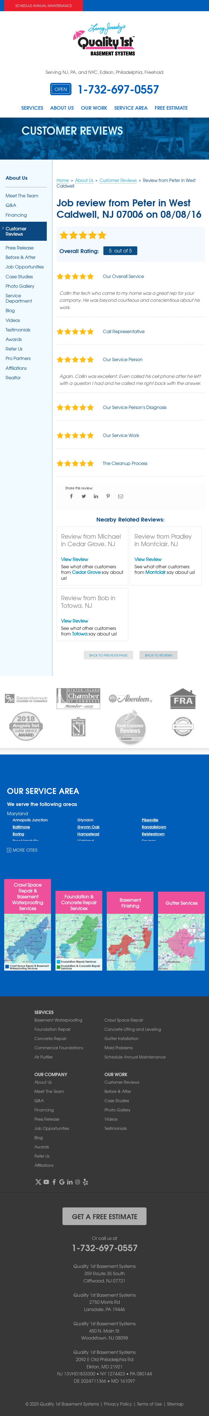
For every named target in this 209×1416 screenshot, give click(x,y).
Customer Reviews (16, 231)
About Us (62, 107)
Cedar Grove (86, 572)
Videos (13, 320)
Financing (16, 215)
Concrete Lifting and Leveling (133, 1029)
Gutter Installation (122, 1039)
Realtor (13, 378)
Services (32, 107)
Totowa (79, 634)
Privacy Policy (118, 1405)
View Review (74, 559)
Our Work (94, 107)
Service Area (131, 107)
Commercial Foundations (58, 1048)
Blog (10, 311)
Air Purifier (43, 1057)
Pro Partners (18, 359)
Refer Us (14, 349)
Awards (14, 340)
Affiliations (16, 368)
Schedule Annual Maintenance (43, 5)
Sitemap (175, 1405)
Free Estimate (171, 107)
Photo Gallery (20, 286)
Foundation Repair (52, 1029)
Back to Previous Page (108, 656)
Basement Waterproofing (58, 1020)
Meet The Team (22, 196)
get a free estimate (104, 1216)
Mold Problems (119, 1048)
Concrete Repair (50, 1039)
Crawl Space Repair (124, 1020)
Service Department (19, 299)
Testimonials (18, 330)
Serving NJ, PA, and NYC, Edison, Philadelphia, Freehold (104, 72)
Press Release (20, 248)
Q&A (11, 206)
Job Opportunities (25, 267)
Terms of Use (149, 1405)
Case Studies (19, 277)
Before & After (21, 258)
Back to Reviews (158, 656)
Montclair (155, 572)
